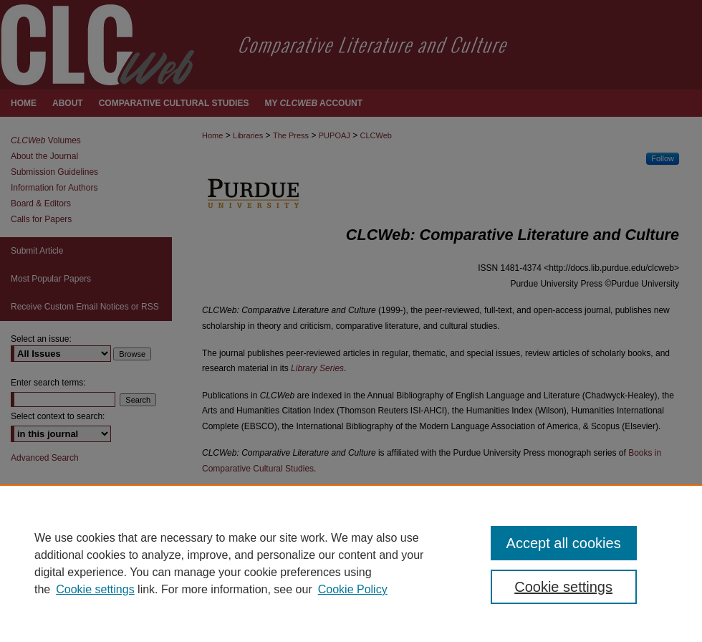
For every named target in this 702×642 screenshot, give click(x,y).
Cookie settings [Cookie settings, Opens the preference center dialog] (563, 587)
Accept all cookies (563, 543)
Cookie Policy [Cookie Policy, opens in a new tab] (353, 589)
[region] (351, 563)
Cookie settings (95, 589)
